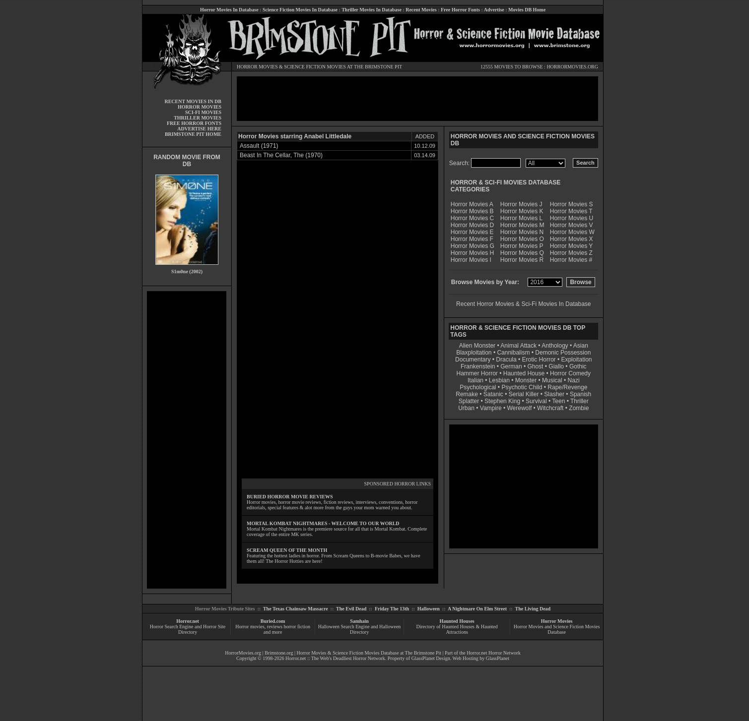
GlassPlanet (497, 658)
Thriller (579, 401)
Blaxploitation (473, 352)
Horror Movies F (472, 239)
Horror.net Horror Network (494, 653)
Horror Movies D (472, 225)
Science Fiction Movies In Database (300, 9)
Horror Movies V (571, 225)
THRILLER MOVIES (197, 117)
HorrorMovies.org (243, 653)
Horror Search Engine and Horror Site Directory (187, 629)
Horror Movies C (472, 218)
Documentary (472, 359)
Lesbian (500, 380)
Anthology (555, 345)
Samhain (359, 621)
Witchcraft (550, 408)
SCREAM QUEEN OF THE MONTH (287, 550)
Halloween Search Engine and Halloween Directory (359, 629)
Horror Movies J (521, 204)
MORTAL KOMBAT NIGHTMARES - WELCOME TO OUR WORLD (323, 523)
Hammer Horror (477, 373)
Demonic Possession (563, 352)
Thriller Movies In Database (371, 9)
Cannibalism (513, 352)
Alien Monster (477, 345)
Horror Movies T (571, 211)
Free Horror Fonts (460, 9)
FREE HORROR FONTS (194, 123)
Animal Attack (518, 345)
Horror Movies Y (571, 245)
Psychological (478, 387)
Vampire (491, 408)
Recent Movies (421, 9)
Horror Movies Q (522, 252)
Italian (475, 380)
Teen (558, 401)
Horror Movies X (571, 239)
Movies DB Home (526, 9)
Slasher (554, 394)
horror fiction (296, 626)
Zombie (579, 408)
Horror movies (250, 626)
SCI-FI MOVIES (203, 112)
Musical (552, 380)
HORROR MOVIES (257, 66)
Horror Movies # (571, 259)
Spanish (580, 394)
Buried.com (273, 621)
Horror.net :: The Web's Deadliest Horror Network (335, 658)
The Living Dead (533, 608)
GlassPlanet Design (430, 658)
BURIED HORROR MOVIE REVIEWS (290, 496)
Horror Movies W (572, 232)
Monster (526, 380)
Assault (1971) (259, 145)
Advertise (494, 9)
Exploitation (576, 359)
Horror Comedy (570, 373)
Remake (467, 394)
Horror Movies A (472, 204)
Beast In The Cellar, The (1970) (281, 155)
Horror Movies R (522, 259)
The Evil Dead (351, 608)
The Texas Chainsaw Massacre (295, 608)
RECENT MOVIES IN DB (192, 101)
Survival (536, 401)
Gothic (578, 366)
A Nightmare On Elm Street (477, 608)
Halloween (428, 608)
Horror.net (187, 621)
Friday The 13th (392, 608)
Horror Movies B (472, 211)
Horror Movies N (522, 232)
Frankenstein (478, 366)
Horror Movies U (571, 218)
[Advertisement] (186, 440)
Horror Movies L (521, 218)
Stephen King (502, 401)
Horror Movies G (472, 245)
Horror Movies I (471, 259)
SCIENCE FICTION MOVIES (314, 66)
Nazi (574, 380)
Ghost (535, 366)
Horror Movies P (522, 245)
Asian (580, 345)
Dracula (506, 359)
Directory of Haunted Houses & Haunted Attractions (457, 629)
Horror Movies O (522, 239)
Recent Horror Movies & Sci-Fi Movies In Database (523, 303)
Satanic (493, 394)
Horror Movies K (522, 211)
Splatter (469, 401)
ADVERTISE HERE (199, 128)
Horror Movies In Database (229, 9)
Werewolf (519, 408)
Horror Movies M (522, 225)
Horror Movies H (472, 252)
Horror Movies (557, 621)
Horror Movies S (571, 204)
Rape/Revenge (567, 387)
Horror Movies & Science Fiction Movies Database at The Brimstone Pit (369, 653)
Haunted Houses (456, 621)
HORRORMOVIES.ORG (572, 66)
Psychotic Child (521, 387)
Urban (466, 408)
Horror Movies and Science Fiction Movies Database (557, 629)
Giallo (556, 366)
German (511, 366)
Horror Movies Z (571, 252)
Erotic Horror (539, 359)
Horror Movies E (472, 232)
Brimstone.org (279, 653)
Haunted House (524, 373)
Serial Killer (524, 394)
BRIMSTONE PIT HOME (193, 134)
